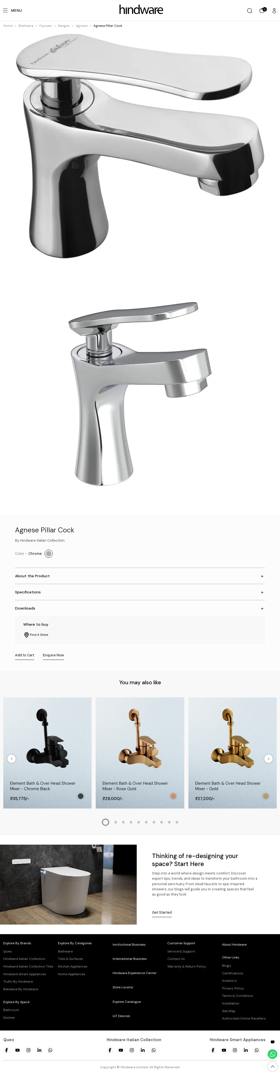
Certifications (232, 973)
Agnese (82, 26)
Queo (7, 951)
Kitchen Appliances (73, 966)
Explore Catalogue (127, 1002)
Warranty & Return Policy (186, 966)
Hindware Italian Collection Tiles (28, 966)
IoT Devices (121, 1016)
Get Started (162, 912)
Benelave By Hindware (20, 989)
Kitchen (9, 1017)
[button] (26, 25)
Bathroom (11, 1010)
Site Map (228, 1011)
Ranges (64, 26)
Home (8, 26)
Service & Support (181, 951)
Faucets (45, 26)
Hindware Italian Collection (24, 959)
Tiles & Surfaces (70, 959)
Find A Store (35, 635)
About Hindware (234, 944)
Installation (230, 1003)
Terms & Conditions (237, 996)
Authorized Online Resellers (244, 1018)
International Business (130, 959)
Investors (229, 980)
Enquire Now (53, 655)
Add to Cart (24, 655)
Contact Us (176, 959)
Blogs (226, 965)
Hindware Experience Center (134, 973)
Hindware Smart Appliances (24, 974)
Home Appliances (71, 974)
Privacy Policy (233, 988)
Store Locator (123, 987)
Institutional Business (129, 944)
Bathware (26, 26)
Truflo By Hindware (18, 981)
